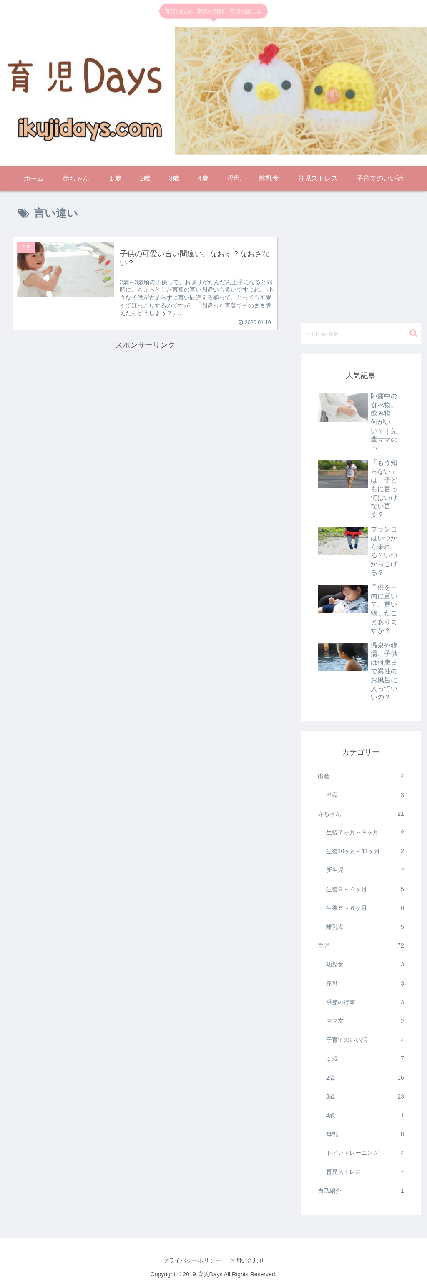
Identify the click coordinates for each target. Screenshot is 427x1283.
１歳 (365, 1059)
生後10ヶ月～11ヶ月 (365, 851)
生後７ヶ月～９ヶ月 (365, 832)
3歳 (365, 1096)
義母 (365, 983)
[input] (361, 333)
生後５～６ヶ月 (365, 908)
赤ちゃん (361, 814)
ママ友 (365, 1021)
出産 (361, 776)
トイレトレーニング (365, 1153)
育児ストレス (365, 1172)
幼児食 (365, 964)
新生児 (365, 870)
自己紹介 (361, 1191)
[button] (413, 333)
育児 (361, 945)
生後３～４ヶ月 (365, 889)
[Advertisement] (145, 410)
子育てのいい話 (365, 1040)
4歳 (365, 1115)
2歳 (365, 1078)
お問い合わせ (246, 1260)
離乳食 (365, 927)
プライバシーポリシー (192, 1260)
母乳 (365, 1134)
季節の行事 (365, 1002)
